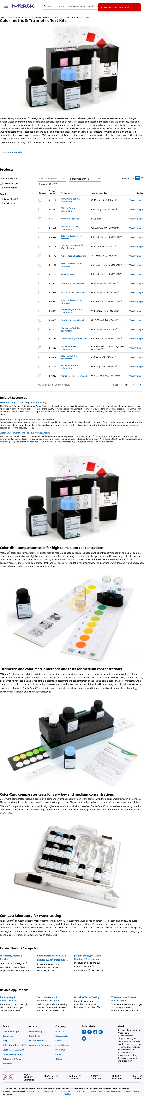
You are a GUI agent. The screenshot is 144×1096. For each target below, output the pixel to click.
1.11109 (52, 274)
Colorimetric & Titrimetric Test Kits (77, 17)
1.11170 (52, 256)
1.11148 (52, 338)
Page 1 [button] (118, 384)
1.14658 (52, 292)
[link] (14, 1031)
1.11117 (52, 200)
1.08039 (52, 301)
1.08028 (52, 311)
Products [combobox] (48, 6)
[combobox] (77, 6)
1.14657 (52, 366)
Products (10, 17)
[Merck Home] (23, 6)
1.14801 (52, 357)
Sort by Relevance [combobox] (79, 178)
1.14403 (52, 320)
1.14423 (52, 347)
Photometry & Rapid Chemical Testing (47, 17)
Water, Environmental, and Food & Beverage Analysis (25, 432)
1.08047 (52, 237)
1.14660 (52, 283)
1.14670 (52, 209)
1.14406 (52, 329)
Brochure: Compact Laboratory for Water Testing (23, 402)
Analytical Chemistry (23, 17)
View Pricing (136, 200)
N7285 (52, 218)
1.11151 (52, 246)
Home (2, 17)
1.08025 (52, 375)
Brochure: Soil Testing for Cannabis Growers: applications (27, 419)
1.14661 (52, 228)
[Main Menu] (6, 6)
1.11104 (52, 265)
